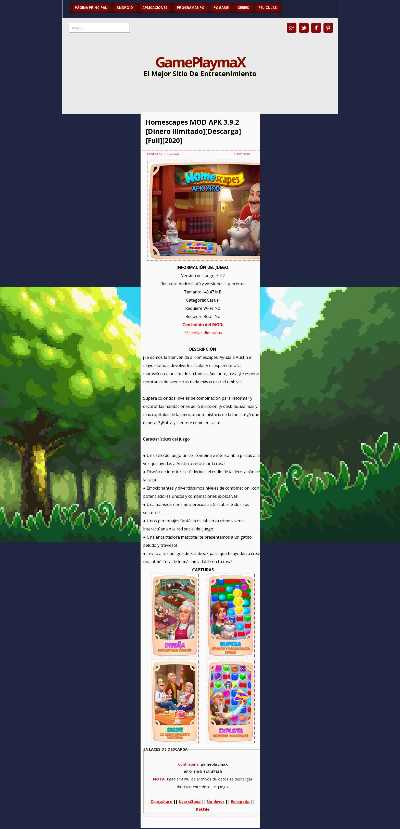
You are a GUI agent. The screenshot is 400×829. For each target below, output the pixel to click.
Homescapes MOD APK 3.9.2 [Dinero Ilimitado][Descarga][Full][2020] (193, 131)
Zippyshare (161, 801)
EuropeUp (240, 801)
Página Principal (91, 7)
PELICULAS (267, 7)
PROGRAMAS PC (190, 7)
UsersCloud (190, 801)
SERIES (243, 7)
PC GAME (221, 7)
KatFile (202, 809)
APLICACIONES (154, 7)
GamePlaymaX (200, 62)
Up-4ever (215, 801)
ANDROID (125, 7)
